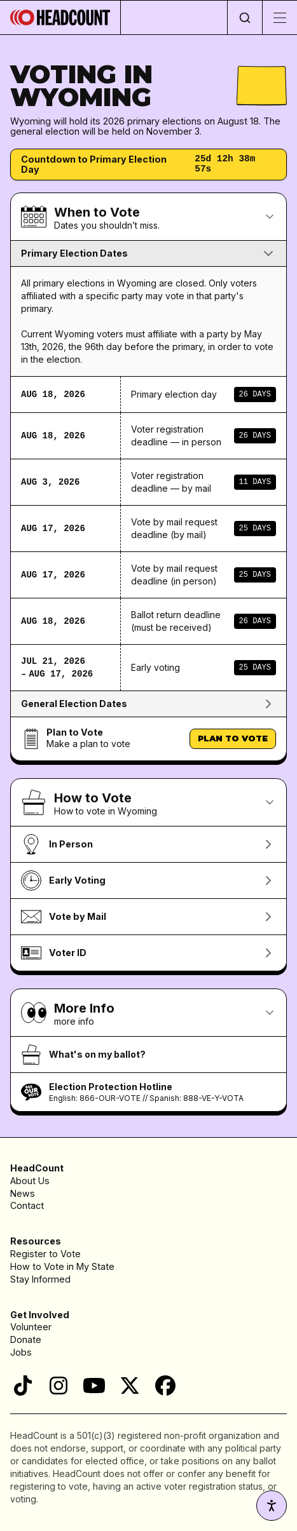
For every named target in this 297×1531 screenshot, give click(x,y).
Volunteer (31, 1326)
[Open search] (244, 17)
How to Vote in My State (62, 1266)
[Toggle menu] (279, 17)
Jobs (21, 1352)
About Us (30, 1180)
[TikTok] (23, 1385)
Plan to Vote (233, 738)
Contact (27, 1205)
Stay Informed (40, 1279)
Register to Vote (45, 1253)
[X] (129, 1385)
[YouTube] (94, 1385)
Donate (25, 1339)
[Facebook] (165, 1385)
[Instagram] (58, 1385)
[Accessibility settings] (271, 1505)
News (22, 1193)
